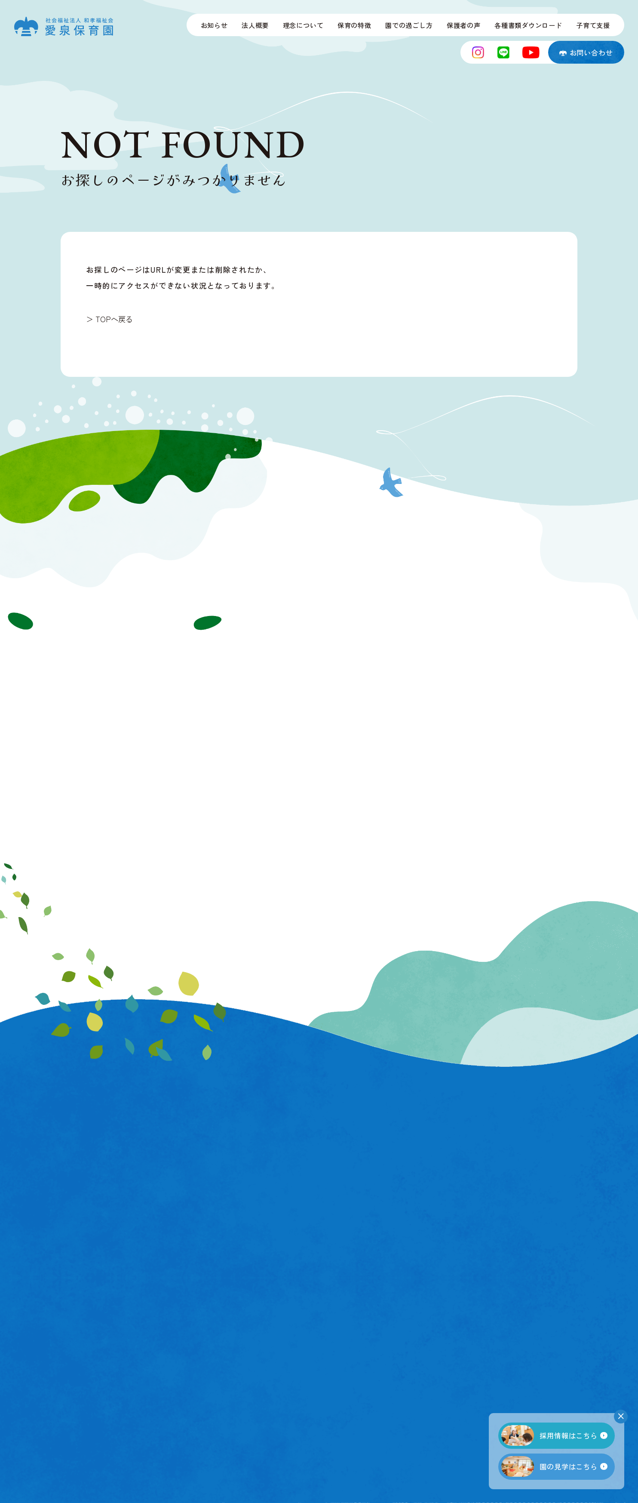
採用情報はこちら (549, 1435)
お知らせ (214, 25)
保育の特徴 (354, 25)
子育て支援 (593, 25)
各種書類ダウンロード (528, 25)
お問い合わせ (586, 52)
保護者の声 (464, 25)
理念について (303, 25)
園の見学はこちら (549, 1466)
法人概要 (255, 25)
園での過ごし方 (408, 25)
